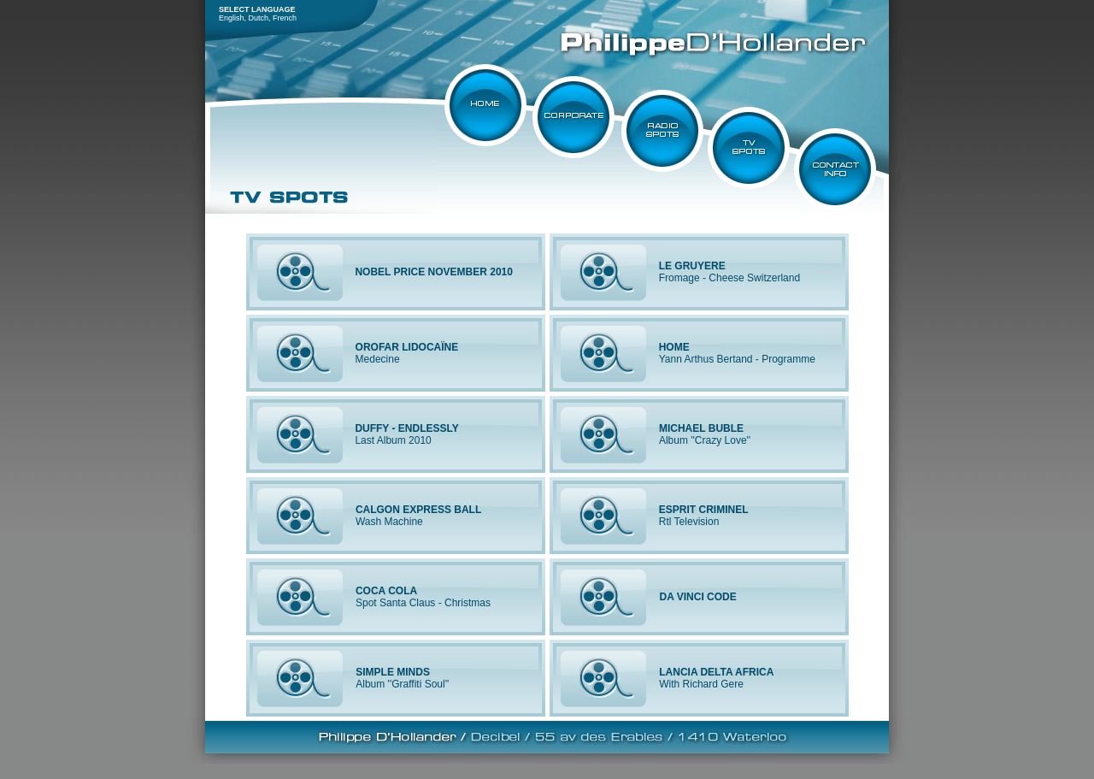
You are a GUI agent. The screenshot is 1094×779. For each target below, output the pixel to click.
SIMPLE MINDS (393, 672)
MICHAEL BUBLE (701, 428)
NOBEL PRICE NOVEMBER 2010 (434, 272)
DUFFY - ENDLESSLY (406, 428)
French (285, 18)
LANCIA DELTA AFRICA (716, 672)
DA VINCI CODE (698, 597)
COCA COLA (386, 591)
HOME (674, 347)
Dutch (259, 18)
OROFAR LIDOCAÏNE (407, 347)
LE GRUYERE (692, 266)
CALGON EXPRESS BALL (418, 510)
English (231, 18)
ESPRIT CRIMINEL (704, 510)
